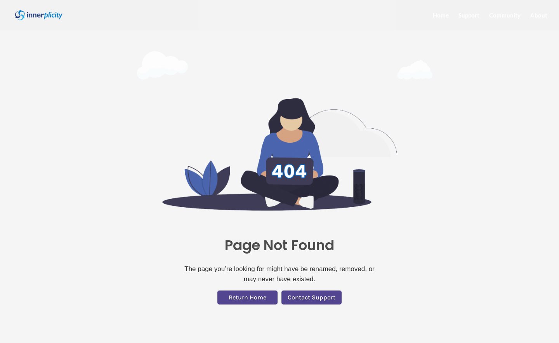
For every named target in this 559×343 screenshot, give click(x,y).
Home (441, 15)
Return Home (247, 297)
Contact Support (311, 297)
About (538, 15)
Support (468, 15)
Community (505, 15)
